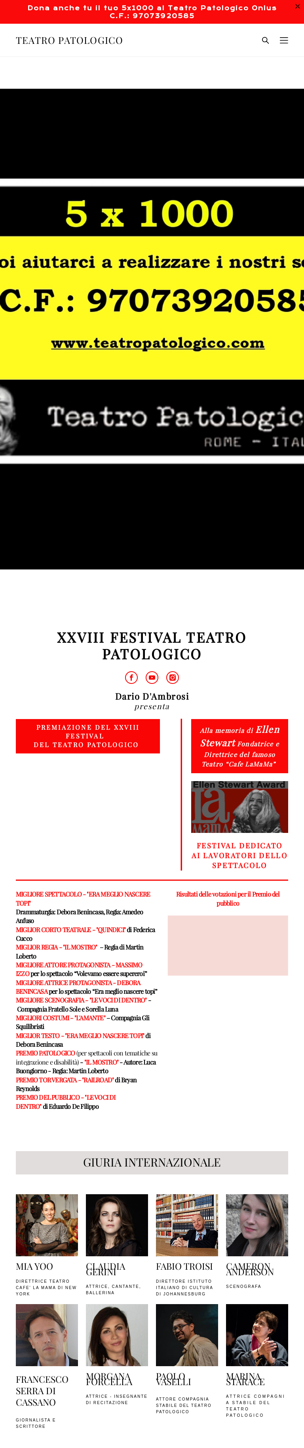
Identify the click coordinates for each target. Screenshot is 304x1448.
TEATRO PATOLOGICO (69, 40)
